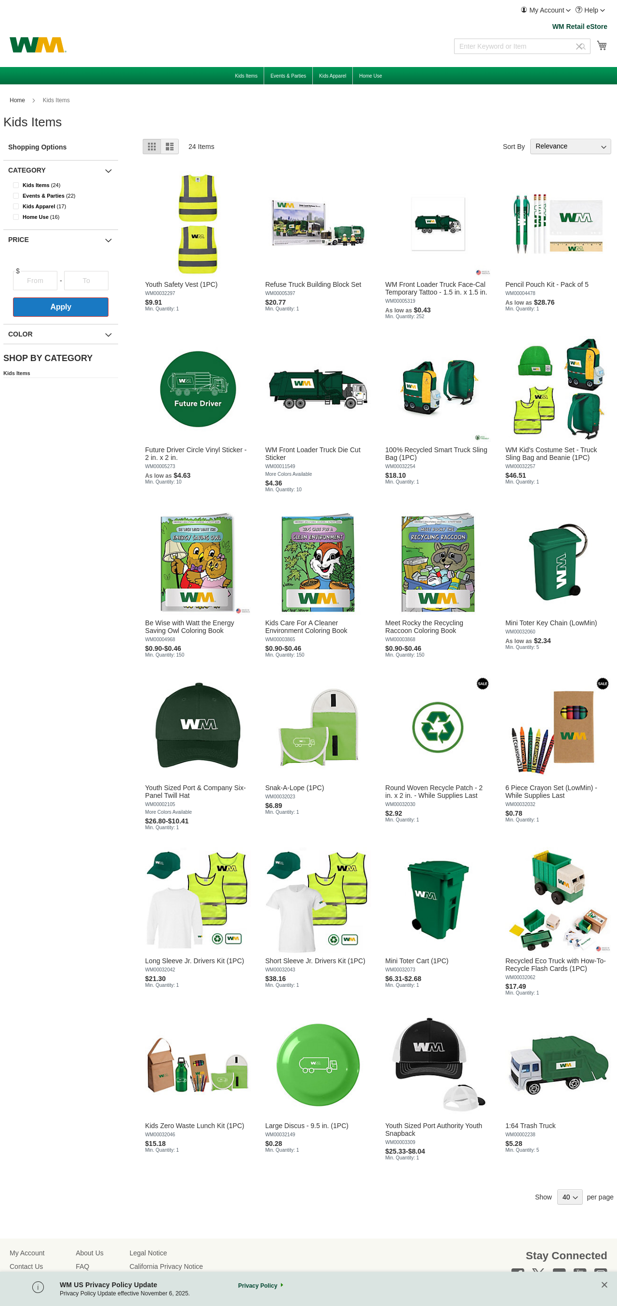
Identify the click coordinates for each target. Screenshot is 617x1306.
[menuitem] (546, 10)
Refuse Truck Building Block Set (313, 284)
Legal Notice (148, 1253)
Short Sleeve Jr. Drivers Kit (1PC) (315, 961)
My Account (27, 1253)
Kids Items (16, 373)
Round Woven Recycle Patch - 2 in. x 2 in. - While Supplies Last (434, 791)
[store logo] (38, 45)
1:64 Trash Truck (530, 1126)
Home (18, 100)
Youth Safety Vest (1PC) (181, 284)
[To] (86, 280)
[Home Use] (67, 217)
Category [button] (27, 170)
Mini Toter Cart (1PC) (416, 961)
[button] (546, 10)
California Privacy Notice (166, 1266)
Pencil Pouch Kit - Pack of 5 (547, 284)
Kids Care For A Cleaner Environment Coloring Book (306, 626)
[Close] (604, 1285)
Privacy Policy (257, 1285)
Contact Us (26, 1266)
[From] (35, 280)
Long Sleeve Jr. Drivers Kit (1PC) (194, 961)
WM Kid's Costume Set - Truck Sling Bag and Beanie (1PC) (551, 453)
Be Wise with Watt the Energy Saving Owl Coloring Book (189, 626)
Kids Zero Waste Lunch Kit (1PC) (194, 1126)
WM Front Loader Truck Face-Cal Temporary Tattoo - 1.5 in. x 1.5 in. (436, 288)
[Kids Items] (67, 185)
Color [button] (20, 334)
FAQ (82, 1266)
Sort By (514, 146)
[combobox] (522, 46)
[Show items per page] (570, 1197)
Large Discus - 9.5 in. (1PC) (307, 1126)
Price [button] (18, 239)
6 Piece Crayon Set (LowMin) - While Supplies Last (551, 791)
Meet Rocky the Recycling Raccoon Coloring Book (424, 626)
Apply (61, 307)
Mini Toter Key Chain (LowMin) (551, 623)
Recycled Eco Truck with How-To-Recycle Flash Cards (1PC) (555, 964)
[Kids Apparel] (67, 206)
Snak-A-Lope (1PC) (294, 788)
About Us (90, 1253)
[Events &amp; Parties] (67, 195)
